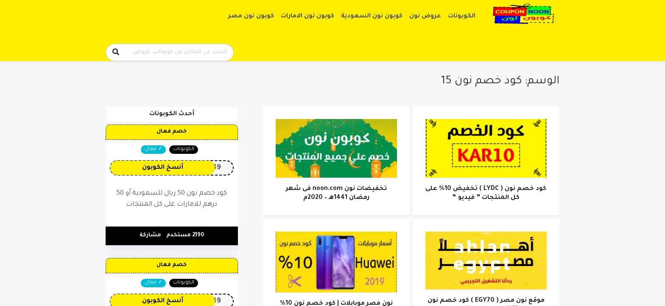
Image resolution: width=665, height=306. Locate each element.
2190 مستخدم (185, 235)
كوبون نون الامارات (307, 16)
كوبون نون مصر (251, 16)
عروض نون (425, 16)
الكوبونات (461, 16)
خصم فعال (171, 132)
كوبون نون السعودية (371, 16)
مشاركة (150, 235)
